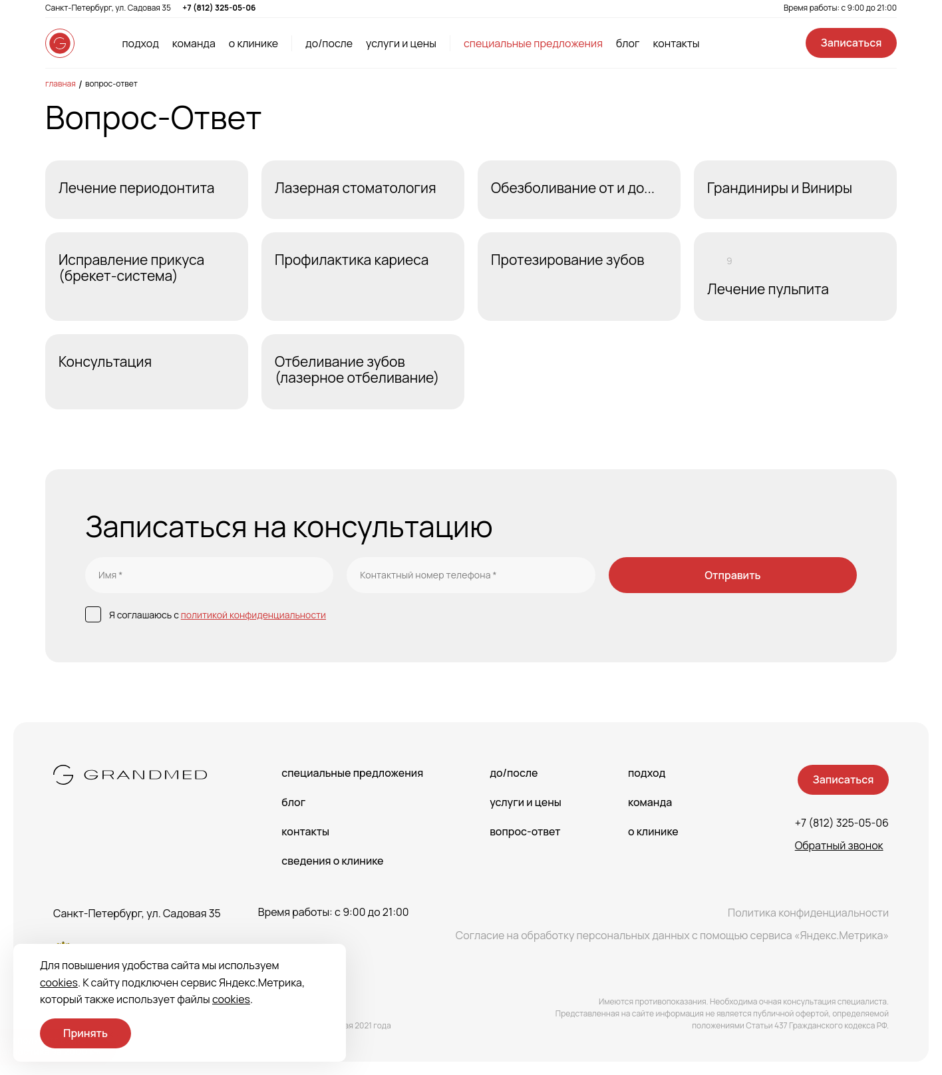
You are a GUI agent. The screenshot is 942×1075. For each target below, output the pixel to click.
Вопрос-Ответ (111, 83)
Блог (293, 802)
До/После (514, 772)
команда (194, 43)
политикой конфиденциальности (253, 614)
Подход (646, 772)
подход (140, 43)
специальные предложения (533, 43)
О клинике (653, 831)
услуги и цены (401, 43)
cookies (59, 982)
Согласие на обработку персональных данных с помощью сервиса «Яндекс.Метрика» (672, 935)
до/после (329, 43)
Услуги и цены (525, 802)
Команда (650, 802)
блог (627, 43)
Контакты (305, 831)
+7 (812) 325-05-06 (218, 7)
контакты (676, 43)
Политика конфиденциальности (808, 912)
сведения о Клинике (332, 860)
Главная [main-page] (60, 83)
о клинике (253, 43)
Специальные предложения (352, 772)
